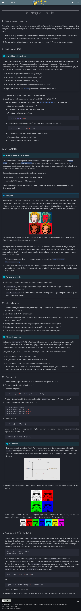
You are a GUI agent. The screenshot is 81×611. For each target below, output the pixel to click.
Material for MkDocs (14, 608)
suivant (26, 89)
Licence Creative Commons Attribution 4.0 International (50, 604)
